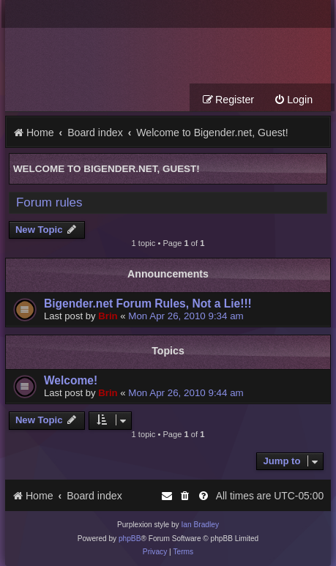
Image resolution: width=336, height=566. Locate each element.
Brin (107, 315)
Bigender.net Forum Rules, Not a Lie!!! (148, 303)
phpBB (130, 539)
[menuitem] (293, 100)
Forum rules (49, 202)
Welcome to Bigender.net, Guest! (106, 168)
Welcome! (70, 380)
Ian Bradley (200, 525)
